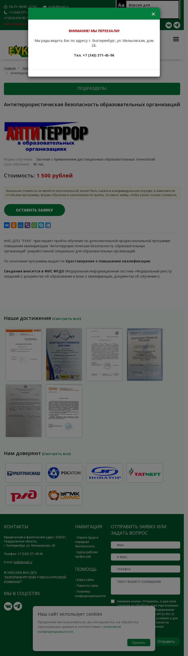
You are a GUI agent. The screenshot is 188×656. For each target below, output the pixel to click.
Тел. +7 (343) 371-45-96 (94, 55)
